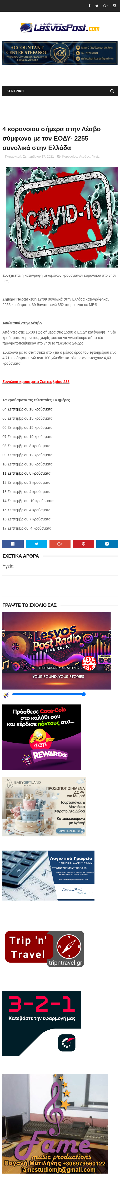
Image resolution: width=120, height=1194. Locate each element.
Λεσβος (84, 156)
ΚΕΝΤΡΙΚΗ (15, 91)
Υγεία (95, 156)
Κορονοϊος (69, 156)
